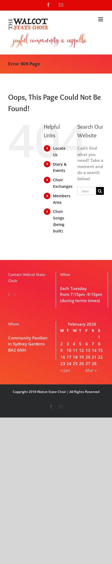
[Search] (100, 191)
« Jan (65, 370)
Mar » (91, 370)
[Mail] (14, 294)
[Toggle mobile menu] (101, 19)
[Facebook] (9, 294)
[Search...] (86, 191)
